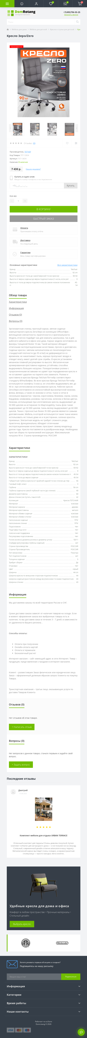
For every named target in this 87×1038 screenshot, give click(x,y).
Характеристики (18, 301)
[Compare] (76, 143)
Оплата (24, 228)
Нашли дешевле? (33, 169)
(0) (34, 143)
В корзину (44, 209)
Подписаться (70, 976)
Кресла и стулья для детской (62, 29)
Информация (16, 308)
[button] (36, 3)
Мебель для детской (38, 29)
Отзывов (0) (15, 314)
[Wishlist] (67, 143)
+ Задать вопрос (21, 764)
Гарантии (25, 252)
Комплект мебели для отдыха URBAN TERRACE (43, 835)
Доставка (25, 240)
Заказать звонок (71, 14)
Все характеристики (67, 265)
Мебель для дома (19, 29)
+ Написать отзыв (22, 727)
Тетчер (28, 151)
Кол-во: (13, 196)
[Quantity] (18, 201)
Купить (71, 185)
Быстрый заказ (43, 218)
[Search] (77, 22)
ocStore (49, 1021)
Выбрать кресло (22, 924)
